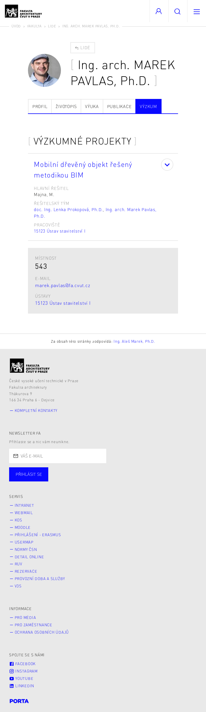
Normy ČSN (26, 549)
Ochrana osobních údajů (42, 632)
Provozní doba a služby (40, 578)
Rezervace (26, 571)
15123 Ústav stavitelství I (60, 231)
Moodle (23, 527)
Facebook (22, 663)
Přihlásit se (29, 474)
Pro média (25, 617)
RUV (18, 564)
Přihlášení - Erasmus (38, 534)
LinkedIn (21, 685)
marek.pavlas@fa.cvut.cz (62, 285)
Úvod (16, 26)
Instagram (23, 671)
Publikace (119, 106)
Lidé (52, 26)
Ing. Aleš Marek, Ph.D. (134, 341)
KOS (18, 520)
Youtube (21, 678)
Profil (40, 106)
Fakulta (34, 26)
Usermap (24, 542)
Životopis (66, 106)
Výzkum (148, 106)
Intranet (24, 505)
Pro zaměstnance (33, 624)
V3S (18, 586)
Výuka (92, 106)
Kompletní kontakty (36, 410)
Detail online (29, 556)
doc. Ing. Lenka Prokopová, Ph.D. (68, 209)
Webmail (24, 512)
